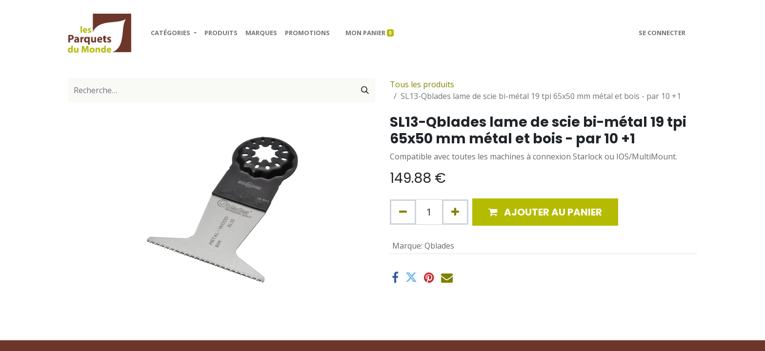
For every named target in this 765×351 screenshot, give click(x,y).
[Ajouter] (455, 212)
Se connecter (662, 32)
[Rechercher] (365, 90)
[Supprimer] (403, 212)
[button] (545, 212)
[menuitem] (221, 33)
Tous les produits (422, 84)
